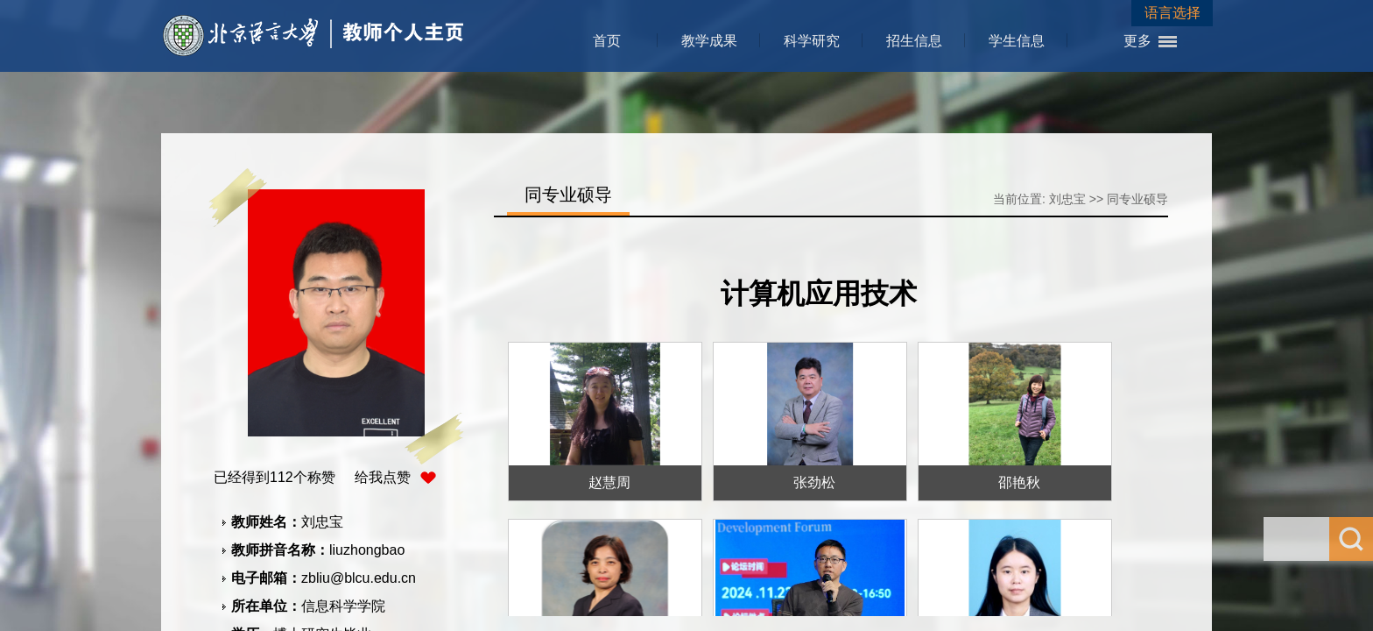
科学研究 (812, 40)
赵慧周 (609, 482)
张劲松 (814, 482)
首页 (607, 40)
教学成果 (709, 40)
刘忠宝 (1067, 199)
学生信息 (1017, 40)
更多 (1137, 40)
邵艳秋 (1019, 482)
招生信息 (914, 40)
